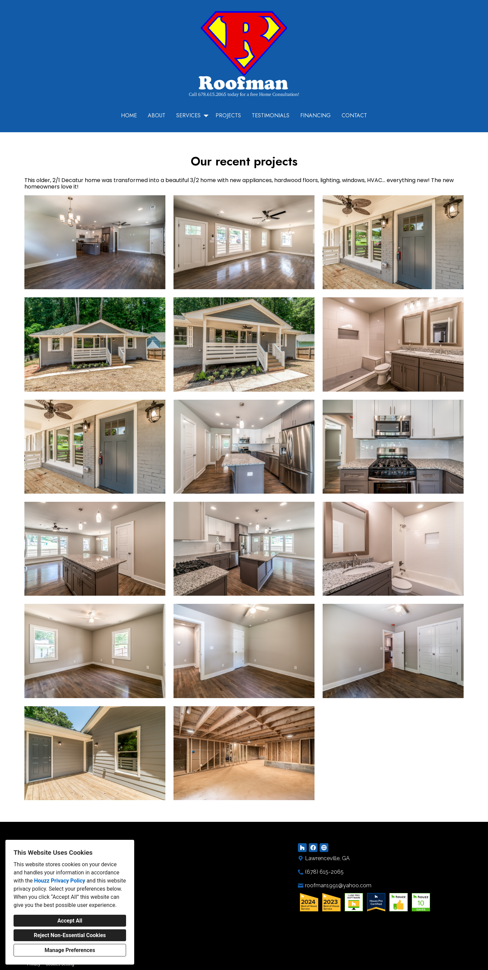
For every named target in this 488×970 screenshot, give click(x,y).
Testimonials (270, 115)
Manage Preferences (69, 950)
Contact (354, 115)
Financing (315, 115)
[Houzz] (302, 847)
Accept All (69, 920)
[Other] (324, 847)
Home (129, 115)
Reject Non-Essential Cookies (70, 935)
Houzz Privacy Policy (59, 880)
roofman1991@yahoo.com (338, 885)
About (156, 115)
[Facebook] (313, 847)
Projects (228, 115)
